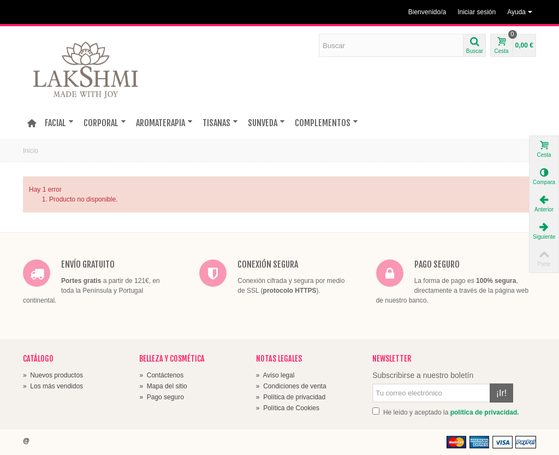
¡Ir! (501, 393)
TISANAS (220, 122)
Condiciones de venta (291, 386)
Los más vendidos (53, 386)
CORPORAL (105, 122)
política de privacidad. (484, 412)
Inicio (30, 151)
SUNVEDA (266, 122)
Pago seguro (161, 397)
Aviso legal (275, 375)
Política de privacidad (290, 397)
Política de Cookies (287, 408)
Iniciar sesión (476, 12)
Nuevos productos (53, 375)
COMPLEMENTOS (326, 122)
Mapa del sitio (163, 386)
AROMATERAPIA (164, 122)
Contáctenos (161, 375)
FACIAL (59, 122)
